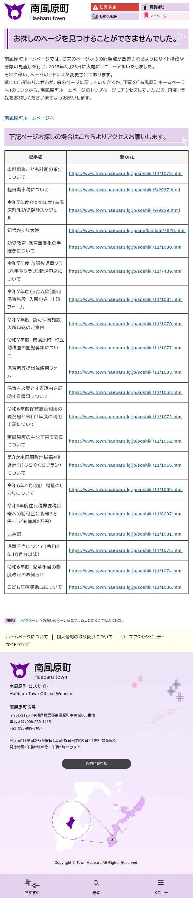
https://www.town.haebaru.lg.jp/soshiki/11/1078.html (126, 173)
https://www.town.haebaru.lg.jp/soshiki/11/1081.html (126, 533)
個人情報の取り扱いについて (85, 637)
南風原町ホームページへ (29, 118)
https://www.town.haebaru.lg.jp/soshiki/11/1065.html (126, 465)
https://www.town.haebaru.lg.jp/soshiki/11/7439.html (126, 271)
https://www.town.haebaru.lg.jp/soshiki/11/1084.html (126, 299)
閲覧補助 (157, 7)
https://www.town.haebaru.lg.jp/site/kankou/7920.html (127, 230)
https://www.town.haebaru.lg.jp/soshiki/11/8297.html (126, 513)
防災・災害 (108, 7)
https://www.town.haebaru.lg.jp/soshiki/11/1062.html (126, 441)
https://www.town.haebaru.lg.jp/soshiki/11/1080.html (126, 247)
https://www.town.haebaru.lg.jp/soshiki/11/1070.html (126, 323)
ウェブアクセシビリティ (143, 637)
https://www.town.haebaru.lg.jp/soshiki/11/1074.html (126, 570)
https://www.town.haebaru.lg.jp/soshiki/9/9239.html (124, 210)
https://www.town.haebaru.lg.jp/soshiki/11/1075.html (126, 550)
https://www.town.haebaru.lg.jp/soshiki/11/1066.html (126, 489)
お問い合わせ (96, 763)
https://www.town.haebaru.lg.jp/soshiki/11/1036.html (126, 587)
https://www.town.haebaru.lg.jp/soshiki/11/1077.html (126, 347)
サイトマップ (17, 644)
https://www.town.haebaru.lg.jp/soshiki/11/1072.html (126, 416)
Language (108, 16)
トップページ (29, 620)
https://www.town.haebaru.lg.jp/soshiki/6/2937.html (124, 189)
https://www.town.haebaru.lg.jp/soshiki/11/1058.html (126, 392)
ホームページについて (27, 637)
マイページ (158, 16)
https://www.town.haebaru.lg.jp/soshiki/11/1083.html (126, 372)
